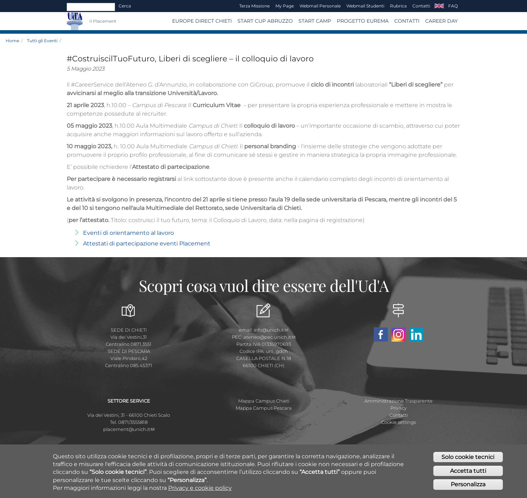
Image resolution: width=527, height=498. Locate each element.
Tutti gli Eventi (42, 40)
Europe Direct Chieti (202, 21)
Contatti (421, 6)
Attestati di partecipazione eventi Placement (146, 243)
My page (284, 6)
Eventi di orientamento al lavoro (128, 232)
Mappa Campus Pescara (264, 408)
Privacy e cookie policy (200, 492)
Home (12, 40)
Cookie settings (398, 422)
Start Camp (314, 21)
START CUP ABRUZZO (265, 21)
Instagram (398, 334)
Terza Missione (254, 6)
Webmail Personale (320, 6)
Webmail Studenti (365, 6)
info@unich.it (271, 330)
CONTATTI (406, 21)
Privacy (398, 408)
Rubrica (398, 6)
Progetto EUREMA (363, 21)
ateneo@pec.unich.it (269, 337)
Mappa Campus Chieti (263, 401)
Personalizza (468, 489)
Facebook (381, 334)
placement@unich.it (128, 429)
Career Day (441, 21)
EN (439, 6)
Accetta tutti (468, 475)
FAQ (453, 6)
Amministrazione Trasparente (398, 401)
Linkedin (416, 334)
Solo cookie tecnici (467, 461)
